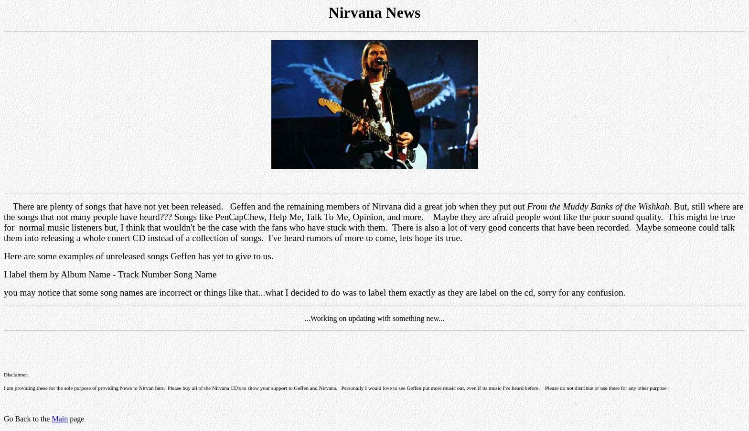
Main (60, 419)
